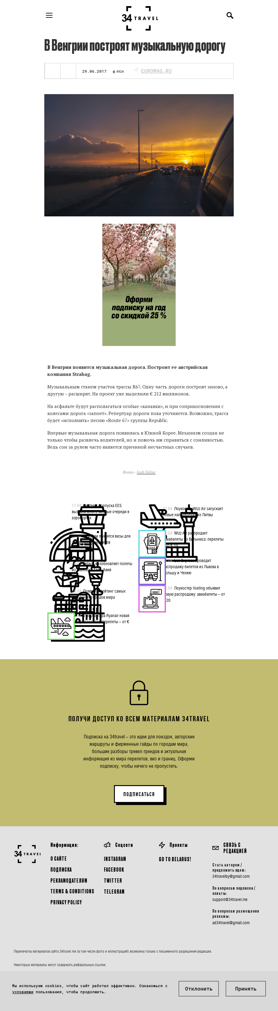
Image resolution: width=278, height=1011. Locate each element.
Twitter (113, 880)
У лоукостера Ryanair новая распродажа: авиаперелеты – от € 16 (100, 621)
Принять (246, 988)
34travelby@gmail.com (231, 876)
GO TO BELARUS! (175, 858)
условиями (22, 991)
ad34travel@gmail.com (231, 922)
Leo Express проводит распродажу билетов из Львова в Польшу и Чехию (191, 566)
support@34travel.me (229, 899)
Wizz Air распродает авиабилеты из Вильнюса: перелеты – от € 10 (193, 539)
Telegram (114, 891)
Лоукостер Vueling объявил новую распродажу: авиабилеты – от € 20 (194, 594)
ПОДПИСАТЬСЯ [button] (139, 794)
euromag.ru (156, 71)
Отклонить (199, 988)
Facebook (114, 869)
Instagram (115, 858)
